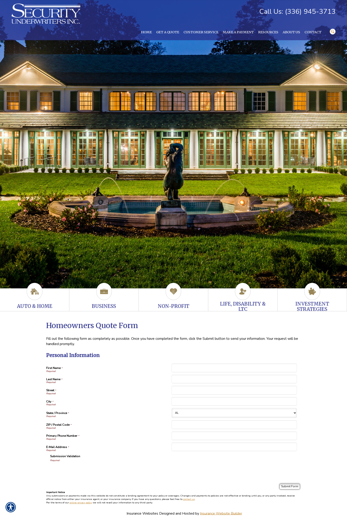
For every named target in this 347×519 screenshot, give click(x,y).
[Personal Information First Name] (234, 367)
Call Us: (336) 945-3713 (297, 11)
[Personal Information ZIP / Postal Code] (234, 424)
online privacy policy (81, 502)
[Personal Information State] (234, 413)
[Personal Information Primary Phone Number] (234, 435)
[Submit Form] (289, 486)
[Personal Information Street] (234, 390)
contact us (189, 499)
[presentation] (85, 471)
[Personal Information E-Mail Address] (234, 446)
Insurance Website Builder (221, 513)
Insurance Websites (142, 513)
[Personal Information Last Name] (234, 379)
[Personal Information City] (234, 401)
